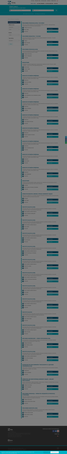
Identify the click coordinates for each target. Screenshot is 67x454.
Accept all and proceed (54, 452)
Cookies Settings (46, 452)
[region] (33, 452)
